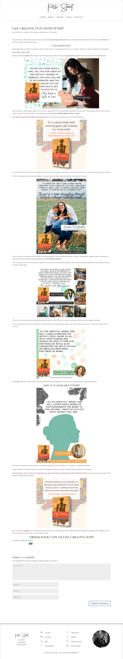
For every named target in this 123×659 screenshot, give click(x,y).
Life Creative (34, 32)
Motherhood (43, 32)
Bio (46, 641)
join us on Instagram (23, 531)
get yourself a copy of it (73, 56)
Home (43, 17)
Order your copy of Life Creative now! (61, 537)
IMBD (73, 637)
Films (69, 17)
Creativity (26, 32)
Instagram (76, 641)
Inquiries (49, 646)
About (51, 17)
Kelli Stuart (17, 32)
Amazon (75, 633)
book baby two (27, 56)
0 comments (53, 32)
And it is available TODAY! (61, 385)
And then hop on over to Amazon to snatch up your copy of (49, 473)
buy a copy (63, 113)
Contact (78, 17)
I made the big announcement (58, 40)
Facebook (75, 646)
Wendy (104, 40)
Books (60, 17)
